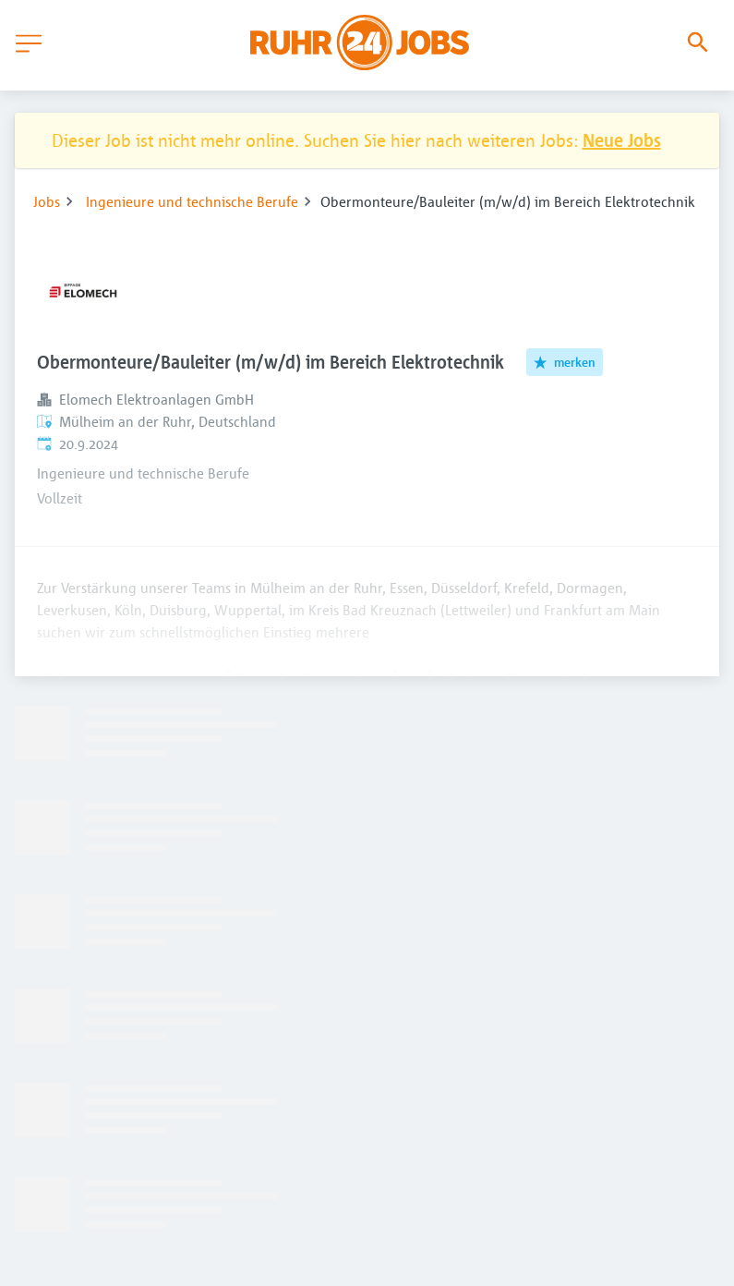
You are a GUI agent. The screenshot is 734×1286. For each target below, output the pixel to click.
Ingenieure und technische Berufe (192, 201)
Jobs (46, 201)
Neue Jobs (622, 140)
